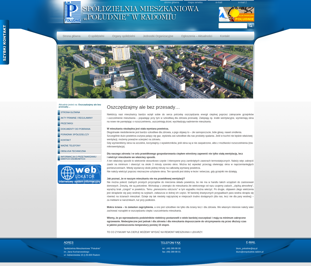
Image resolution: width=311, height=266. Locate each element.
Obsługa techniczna (73, 151)
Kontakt (224, 36)
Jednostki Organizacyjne (158, 36)
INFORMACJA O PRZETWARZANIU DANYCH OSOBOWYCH (78, 157)
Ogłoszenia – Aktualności (196, 36)
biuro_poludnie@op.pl (246, 248)
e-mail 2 (242, 2)
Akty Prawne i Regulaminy (77, 118)
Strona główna (72, 36)
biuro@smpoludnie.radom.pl (249, 252)
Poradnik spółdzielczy (75, 134)
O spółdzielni (96, 36)
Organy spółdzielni (123, 36)
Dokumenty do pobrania (75, 129)
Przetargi (67, 123)
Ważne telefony (71, 145)
